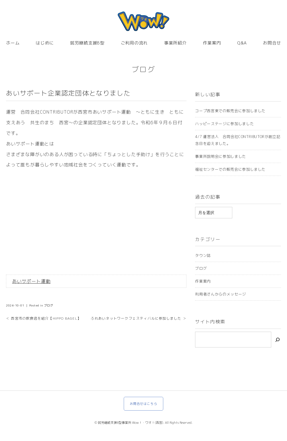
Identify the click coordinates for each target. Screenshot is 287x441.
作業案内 (212, 43)
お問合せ (272, 43)
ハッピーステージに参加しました (224, 123)
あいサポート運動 (31, 281)
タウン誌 (203, 255)
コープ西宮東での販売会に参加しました (230, 110)
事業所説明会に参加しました (220, 156)
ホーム (12, 43)
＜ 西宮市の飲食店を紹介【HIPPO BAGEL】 (43, 318)
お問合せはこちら (144, 403)
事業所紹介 (175, 43)
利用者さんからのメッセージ (220, 294)
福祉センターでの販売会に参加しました (230, 169)
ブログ (144, 69)
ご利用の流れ (134, 43)
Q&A (242, 43)
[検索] (277, 339)
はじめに (45, 43)
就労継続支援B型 (87, 43)
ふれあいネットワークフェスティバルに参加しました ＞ (138, 318)
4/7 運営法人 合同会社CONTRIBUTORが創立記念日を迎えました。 (237, 140)
